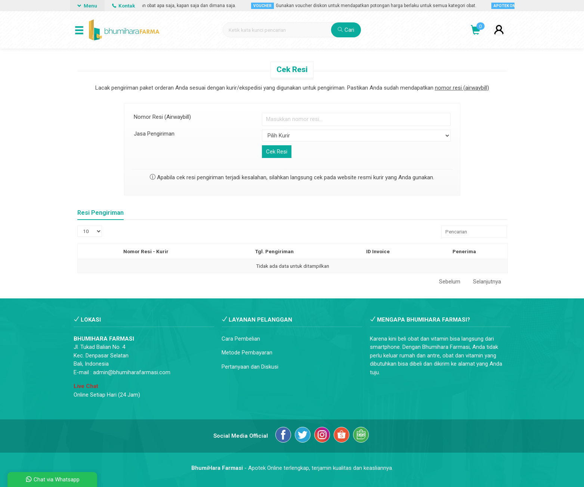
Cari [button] (346, 30)
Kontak (123, 6)
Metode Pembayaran (247, 352)
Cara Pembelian (241, 338)
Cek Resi (292, 69)
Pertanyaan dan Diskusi (250, 366)
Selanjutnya (487, 281)
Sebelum (449, 281)
